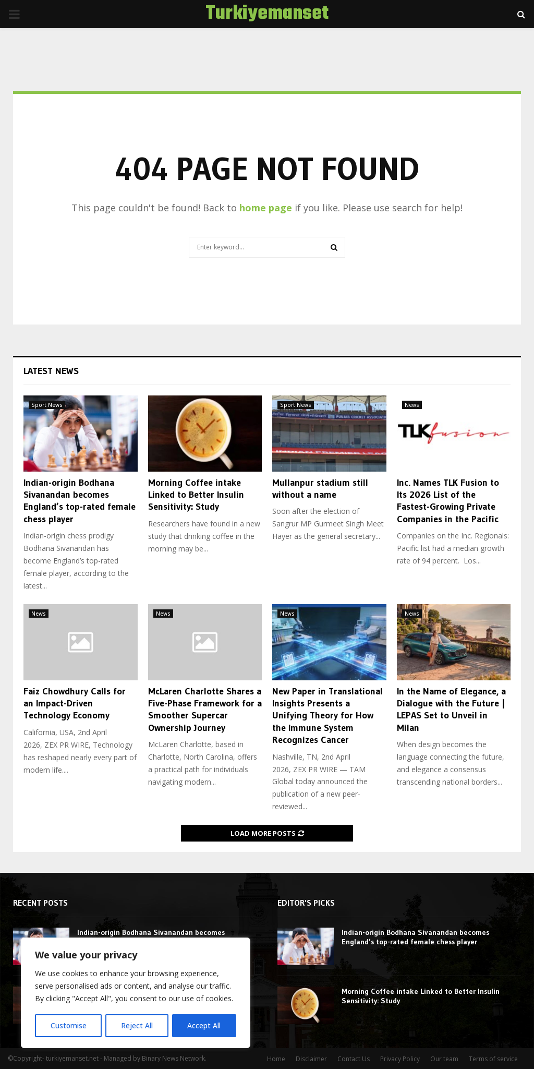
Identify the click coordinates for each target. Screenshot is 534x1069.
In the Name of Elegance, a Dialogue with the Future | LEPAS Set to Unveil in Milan (451, 710)
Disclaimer (311, 1058)
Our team (444, 1058)
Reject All (137, 1025)
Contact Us (353, 1058)
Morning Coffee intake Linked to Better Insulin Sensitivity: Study (196, 495)
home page (265, 207)
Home (276, 1058)
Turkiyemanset (267, 14)
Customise (68, 1025)
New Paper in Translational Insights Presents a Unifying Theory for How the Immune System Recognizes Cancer (327, 716)
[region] (135, 993)
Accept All (204, 1025)
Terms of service (493, 1058)
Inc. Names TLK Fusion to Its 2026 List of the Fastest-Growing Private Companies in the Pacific (448, 501)
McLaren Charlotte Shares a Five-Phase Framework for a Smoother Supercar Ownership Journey (205, 710)
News (412, 405)
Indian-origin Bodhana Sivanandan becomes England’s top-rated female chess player (79, 501)
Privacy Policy (400, 1058)
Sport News (47, 405)
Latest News (51, 371)
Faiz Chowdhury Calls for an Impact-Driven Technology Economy (74, 704)
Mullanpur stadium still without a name (320, 488)
